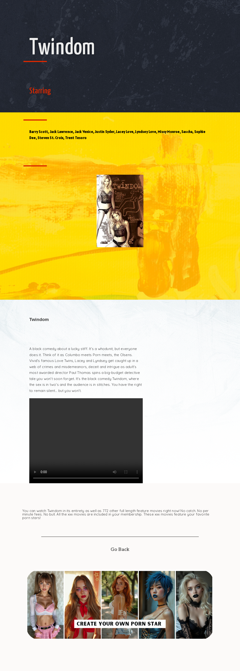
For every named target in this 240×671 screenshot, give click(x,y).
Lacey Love (124, 131)
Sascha (186, 131)
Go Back (120, 549)
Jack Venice (84, 131)
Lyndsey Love (145, 131)
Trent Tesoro (75, 138)
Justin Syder (104, 131)
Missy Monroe (169, 131)
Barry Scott (38, 131)
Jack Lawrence (61, 131)
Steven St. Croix (50, 138)
